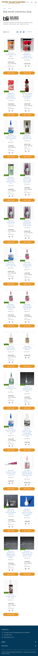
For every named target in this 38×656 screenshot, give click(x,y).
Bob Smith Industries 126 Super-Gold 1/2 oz (27, 137)
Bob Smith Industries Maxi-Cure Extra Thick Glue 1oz (27, 265)
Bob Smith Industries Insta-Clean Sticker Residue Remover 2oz (10, 180)
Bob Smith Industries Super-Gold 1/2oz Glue (10, 348)
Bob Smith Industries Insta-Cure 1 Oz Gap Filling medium (27, 179)
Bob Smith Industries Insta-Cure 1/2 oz (11, 222)
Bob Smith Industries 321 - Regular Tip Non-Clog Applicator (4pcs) (10, 554)
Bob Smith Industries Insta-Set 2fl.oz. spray (11, 596)
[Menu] (36, 2)
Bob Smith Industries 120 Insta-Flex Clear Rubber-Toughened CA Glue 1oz (27, 473)
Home (4, 8)
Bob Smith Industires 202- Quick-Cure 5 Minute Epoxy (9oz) (11, 96)
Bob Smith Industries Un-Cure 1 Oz (11, 388)
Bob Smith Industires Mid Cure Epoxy (11, 54)
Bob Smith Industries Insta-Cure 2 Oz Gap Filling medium (27, 223)
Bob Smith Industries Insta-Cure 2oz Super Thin (11, 264)
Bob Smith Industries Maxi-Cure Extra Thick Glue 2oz (11, 307)
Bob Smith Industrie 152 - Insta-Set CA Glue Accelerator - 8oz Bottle (27, 96)
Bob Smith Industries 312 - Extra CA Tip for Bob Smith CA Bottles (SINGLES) (27, 512)
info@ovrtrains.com (9, 637)
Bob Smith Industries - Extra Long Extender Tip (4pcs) (27, 389)
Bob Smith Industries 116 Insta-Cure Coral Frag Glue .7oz (10, 473)
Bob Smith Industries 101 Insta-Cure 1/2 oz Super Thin (10, 138)
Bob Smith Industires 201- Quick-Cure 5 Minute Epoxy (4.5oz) (27, 55)
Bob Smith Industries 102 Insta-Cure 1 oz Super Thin (10, 431)
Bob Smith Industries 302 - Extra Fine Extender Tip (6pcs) (11, 512)
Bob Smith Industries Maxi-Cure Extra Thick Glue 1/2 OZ (27, 307)
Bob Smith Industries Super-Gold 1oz (27, 348)
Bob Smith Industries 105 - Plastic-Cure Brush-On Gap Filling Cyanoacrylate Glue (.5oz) (27, 432)
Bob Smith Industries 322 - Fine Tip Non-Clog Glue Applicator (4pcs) (27, 553)
